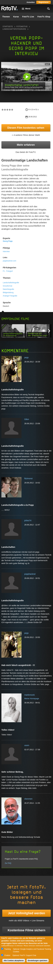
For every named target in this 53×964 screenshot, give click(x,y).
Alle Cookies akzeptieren (14, 961)
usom (26, 745)
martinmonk (29, 695)
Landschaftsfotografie (14, 29)
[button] (26, 76)
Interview (6, 251)
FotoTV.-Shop (43, 16)
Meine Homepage (31, 698)
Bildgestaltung (8, 293)
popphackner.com (9, 261)
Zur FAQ (8, 863)
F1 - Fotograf (8, 271)
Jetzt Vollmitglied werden (26, 913)
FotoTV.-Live (28, 16)
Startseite (8, 27)
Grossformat (7, 286)
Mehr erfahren (26, 144)
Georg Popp (8, 241)
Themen (6, 16)
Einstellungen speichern (37, 961)
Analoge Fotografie (10, 296)
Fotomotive (22, 27)
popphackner (30, 574)
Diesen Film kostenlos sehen (25, 127)
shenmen (28, 799)
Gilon (26, 419)
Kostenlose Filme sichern (26, 930)
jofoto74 (27, 520)
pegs (26, 357)
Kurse (16, 16)
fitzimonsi (28, 478)
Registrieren (43, 2)
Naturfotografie (8, 289)
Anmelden (31, 2)
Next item (49, 331)
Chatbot (7, 955)
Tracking (7, 949)
